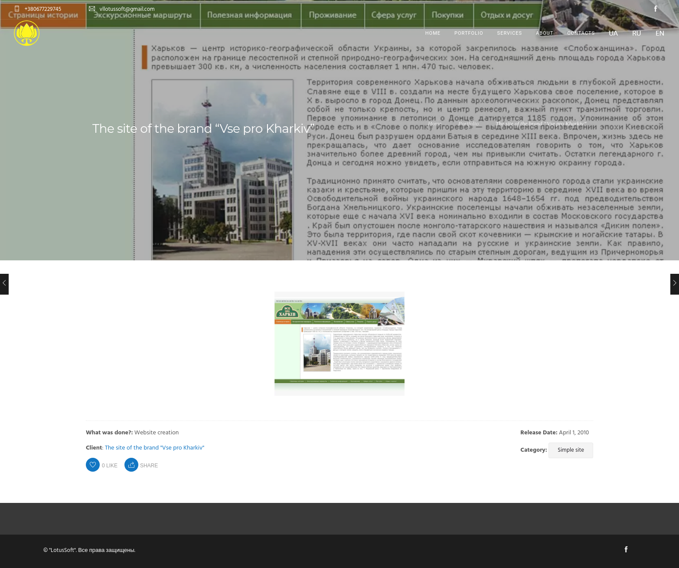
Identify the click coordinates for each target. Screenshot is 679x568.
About (544, 33)
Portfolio (468, 33)
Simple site (571, 450)
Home (433, 33)
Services (509, 33)
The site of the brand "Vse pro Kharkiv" (154, 448)
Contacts (581, 33)
